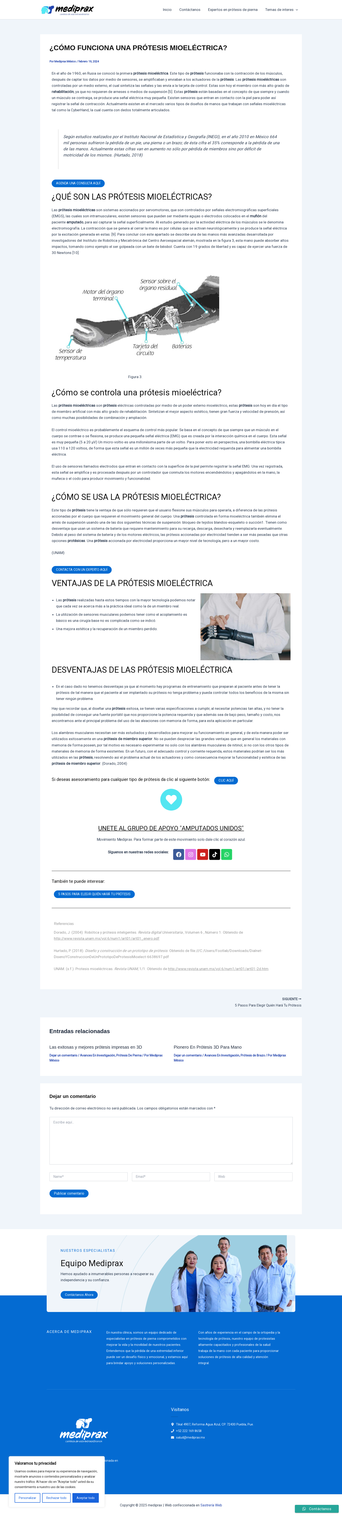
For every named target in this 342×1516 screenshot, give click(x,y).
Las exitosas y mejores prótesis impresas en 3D (96, 1046)
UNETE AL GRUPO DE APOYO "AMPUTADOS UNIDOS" (171, 828)
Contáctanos (190, 9)
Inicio (168, 9)
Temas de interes (281, 9)
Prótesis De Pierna (129, 1055)
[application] (296, 9)
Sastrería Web (211, 1505)
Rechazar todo (56, 1498)
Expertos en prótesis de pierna (233, 9)
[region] (57, 1481)
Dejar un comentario (63, 1055)
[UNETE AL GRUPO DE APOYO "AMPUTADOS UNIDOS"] (171, 800)
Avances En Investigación (97, 1055)
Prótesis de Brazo (253, 1055)
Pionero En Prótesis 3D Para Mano (208, 1046)
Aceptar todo (86, 1498)
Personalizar (27, 1498)
